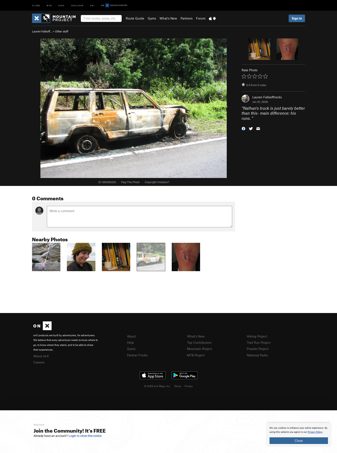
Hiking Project (257, 336)
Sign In (297, 18)
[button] (243, 128)
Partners (187, 18)
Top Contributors (199, 342)
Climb (36, 5)
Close (299, 440)
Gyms (152, 18)
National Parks (257, 355)
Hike (61, 5)
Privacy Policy (315, 432)
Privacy (189, 386)
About (131, 336)
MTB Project (196, 355)
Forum (200, 18)
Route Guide (135, 18)
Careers (38, 362)
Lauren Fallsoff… (42, 31)
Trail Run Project (259, 342)
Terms (177, 386)
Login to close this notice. (85, 436)
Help (130, 342)
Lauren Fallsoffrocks (267, 97)
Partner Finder (137, 355)
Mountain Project (199, 349)
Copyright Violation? (157, 182)
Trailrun (77, 5)
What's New (168, 18)
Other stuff (61, 31)
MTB (49, 5)
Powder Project (257, 349)
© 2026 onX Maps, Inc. (157, 386)
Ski (92, 5)
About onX (41, 356)
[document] (299, 435)
